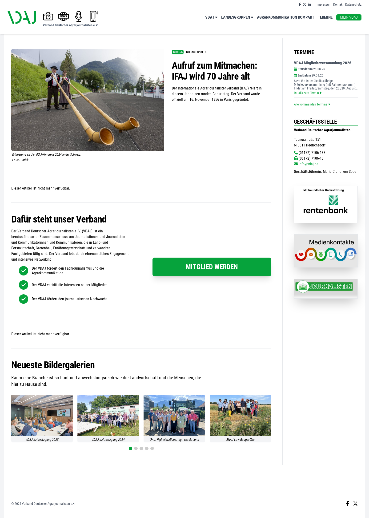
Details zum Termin (307, 93)
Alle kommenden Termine (312, 104)
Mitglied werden (212, 267)
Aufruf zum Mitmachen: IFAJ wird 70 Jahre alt (214, 71)
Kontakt (338, 4)
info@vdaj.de (306, 164)
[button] (130, 448)
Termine (325, 17)
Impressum (324, 4)
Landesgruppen (237, 17)
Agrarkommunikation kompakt (285, 17)
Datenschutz (353, 4)
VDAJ (211, 17)
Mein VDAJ (349, 17)
